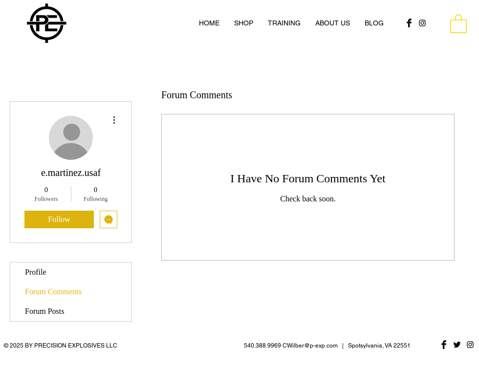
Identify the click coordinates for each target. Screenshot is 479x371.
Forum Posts (44, 311)
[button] (458, 23)
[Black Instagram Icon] (422, 23)
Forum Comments (53, 291)
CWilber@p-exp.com (310, 345)
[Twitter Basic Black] (457, 344)
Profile (35, 272)
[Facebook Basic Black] (409, 23)
